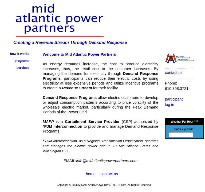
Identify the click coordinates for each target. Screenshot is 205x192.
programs (22, 61)
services (23, 68)
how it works (19, 54)
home (91, 174)
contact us (174, 72)
